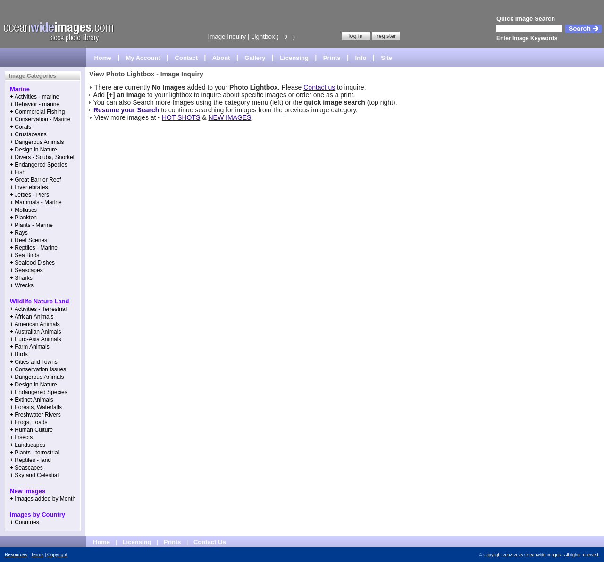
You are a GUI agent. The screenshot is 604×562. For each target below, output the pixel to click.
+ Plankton (23, 217)
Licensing (294, 57)
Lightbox (263, 36)
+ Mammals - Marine (36, 202)
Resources (16, 554)
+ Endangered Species (38, 164)
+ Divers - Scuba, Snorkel (42, 157)
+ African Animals (31, 316)
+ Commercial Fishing (37, 112)
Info (361, 57)
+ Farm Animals (30, 347)
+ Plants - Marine (31, 225)
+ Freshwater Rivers (35, 414)
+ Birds (19, 354)
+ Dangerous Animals (37, 142)
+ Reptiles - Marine (34, 247)
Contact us (319, 87)
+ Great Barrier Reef (35, 179)
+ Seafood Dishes (32, 263)
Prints (332, 57)
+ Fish (17, 172)
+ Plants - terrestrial (34, 452)
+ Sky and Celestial (34, 475)
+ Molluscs (23, 210)
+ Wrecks (22, 285)
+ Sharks (21, 278)
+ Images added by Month (43, 498)
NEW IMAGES (229, 117)
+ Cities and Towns (34, 362)
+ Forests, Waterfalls (36, 407)
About (221, 57)
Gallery (254, 57)
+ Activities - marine (34, 96)
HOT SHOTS (181, 117)
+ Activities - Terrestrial (38, 309)
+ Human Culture (31, 430)
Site (386, 57)
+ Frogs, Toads (29, 422)
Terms (37, 554)
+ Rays (19, 232)
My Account (143, 57)
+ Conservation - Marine (40, 119)
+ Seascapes (26, 270)
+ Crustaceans (28, 134)
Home (102, 57)
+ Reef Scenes (28, 240)
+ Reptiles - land (30, 460)
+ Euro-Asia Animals (35, 339)
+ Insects (21, 437)
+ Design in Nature (33, 149)
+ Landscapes (27, 445)
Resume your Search (126, 110)
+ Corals (20, 127)
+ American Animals (35, 324)
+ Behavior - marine (34, 104)
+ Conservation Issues (38, 369)
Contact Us (209, 541)
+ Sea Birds (24, 255)
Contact (186, 57)
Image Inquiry (227, 36)
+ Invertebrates (29, 187)
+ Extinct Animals (31, 399)
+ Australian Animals (35, 331)
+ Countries (24, 522)
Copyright (57, 554)
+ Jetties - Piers (29, 195)
